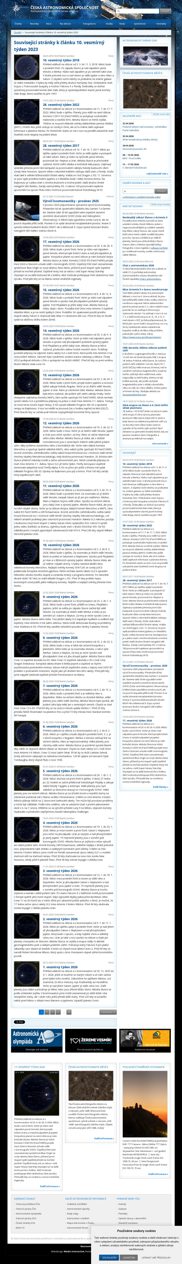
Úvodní (17, 32)
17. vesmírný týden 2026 (61, 242)
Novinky (34, 23)
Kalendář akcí (132, 116)
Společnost (140, 23)
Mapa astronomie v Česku (80, 1222)
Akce (48, 23)
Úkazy (111, 56)
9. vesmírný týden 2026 (60, 597)
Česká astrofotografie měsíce (142, 73)
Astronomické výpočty (78, 1208)
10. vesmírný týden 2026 (61, 545)
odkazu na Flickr (159, 247)
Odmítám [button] (129, 1257)
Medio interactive (74, 1251)
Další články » (160, 786)
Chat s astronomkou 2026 (138, 265)
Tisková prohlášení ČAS (28, 1204)
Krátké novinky (133, 206)
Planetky (123, 1213)
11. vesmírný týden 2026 (61, 486)
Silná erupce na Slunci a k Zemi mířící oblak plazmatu (145, 406)
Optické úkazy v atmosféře (132, 1218)
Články (18, 23)
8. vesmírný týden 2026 (60, 638)
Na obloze (65, 23)
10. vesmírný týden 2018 (61, 60)
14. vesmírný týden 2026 (61, 331)
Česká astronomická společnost (35, 1238)
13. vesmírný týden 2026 (61, 375)
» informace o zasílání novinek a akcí (141, 197)
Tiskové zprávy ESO (26, 1218)
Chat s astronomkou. (150, 278)
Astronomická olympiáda (28, 1213)
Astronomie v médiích (78, 1218)
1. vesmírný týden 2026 (60, 967)
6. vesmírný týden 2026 (60, 726)
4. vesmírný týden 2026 (60, 823)
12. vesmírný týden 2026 (61, 423)
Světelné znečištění (77, 1204)
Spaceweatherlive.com (134, 394)
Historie (110, 196)
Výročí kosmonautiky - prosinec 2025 (71, 201)
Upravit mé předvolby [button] (156, 1257)
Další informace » (50, 1186)
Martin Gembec (67, 56)
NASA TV (20, 1227)
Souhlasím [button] (109, 1257)
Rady (122, 23)
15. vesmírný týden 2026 (61, 290)
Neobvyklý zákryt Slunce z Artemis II (145, 217)
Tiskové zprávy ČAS (26, 1208)
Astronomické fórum (77, 1227)
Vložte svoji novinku (160, 204)
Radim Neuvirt (66, 196)
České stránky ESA (25, 1222)
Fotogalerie (89, 23)
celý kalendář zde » (157, 173)
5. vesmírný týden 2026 (60, 771)
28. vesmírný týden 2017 (61, 145)
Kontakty (161, 23)
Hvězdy (122, 1204)
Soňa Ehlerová (146, 261)
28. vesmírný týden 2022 (61, 105)
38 (69, 1012)
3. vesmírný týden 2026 (60, 871)
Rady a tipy (72, 1213)
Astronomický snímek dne (140, 40)
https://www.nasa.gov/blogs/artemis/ (142, 337)
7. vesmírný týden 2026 (60, 686)
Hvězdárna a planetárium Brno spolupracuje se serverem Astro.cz (88, 1238)
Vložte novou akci (161, 114)
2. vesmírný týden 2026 (60, 919)
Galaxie (122, 1208)
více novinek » (160, 443)
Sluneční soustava (128, 1222)
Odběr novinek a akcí (136, 183)
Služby (109, 23)
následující (106, 1012)
